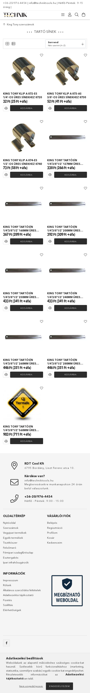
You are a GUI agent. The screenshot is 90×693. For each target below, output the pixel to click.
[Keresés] (76, 14)
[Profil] (69, 14)
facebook (6, 643)
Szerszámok (10, 527)
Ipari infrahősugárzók (16, 562)
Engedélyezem (59, 686)
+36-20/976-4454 (15, 2)
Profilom (52, 532)
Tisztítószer (10, 542)
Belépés (52, 522)
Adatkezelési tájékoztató (18, 595)
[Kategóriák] (62, 14)
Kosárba (26, 108)
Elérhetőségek (12, 610)
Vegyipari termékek (14, 532)
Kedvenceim (54, 542)
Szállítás (8, 605)
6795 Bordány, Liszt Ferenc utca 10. (49, 467)
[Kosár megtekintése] (83, 14)
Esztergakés (10, 557)
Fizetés (7, 600)
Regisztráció (54, 527)
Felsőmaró (9, 547)
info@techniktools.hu (42, 2)
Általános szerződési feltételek (22, 590)
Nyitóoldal (9, 522)
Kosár (50, 537)
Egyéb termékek (13, 537)
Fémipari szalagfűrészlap (18, 552)
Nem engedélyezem (31, 686)
